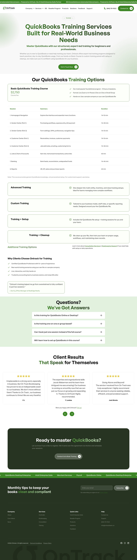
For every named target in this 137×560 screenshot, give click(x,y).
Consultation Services (92, 246)
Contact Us (104, 515)
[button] (30, 8)
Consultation (43, 522)
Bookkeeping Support (109, 246)
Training (41, 525)
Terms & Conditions (36, 543)
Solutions (73, 8)
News (9, 522)
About (9, 515)
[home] (9, 8)
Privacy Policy (47, 543)
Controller (42, 515)
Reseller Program (55, 8)
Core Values (11, 518)
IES (46, 8)
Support (89, 8)
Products (65, 8)
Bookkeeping (43, 518)
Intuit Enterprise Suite (76, 515)
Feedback (81, 8)
